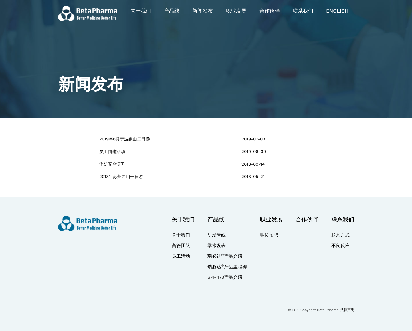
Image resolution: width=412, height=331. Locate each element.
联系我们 (303, 11)
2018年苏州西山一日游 (121, 176)
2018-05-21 (253, 176)
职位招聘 (269, 235)
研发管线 (216, 235)
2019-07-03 (253, 139)
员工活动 (181, 256)
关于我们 (140, 11)
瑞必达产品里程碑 (227, 266)
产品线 (171, 11)
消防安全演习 (112, 164)
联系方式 (340, 235)
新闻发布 (202, 11)
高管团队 (181, 245)
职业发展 (236, 11)
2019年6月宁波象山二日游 (124, 139)
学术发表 (216, 245)
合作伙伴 (269, 11)
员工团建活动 (112, 151)
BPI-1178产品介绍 (224, 277)
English (337, 11)
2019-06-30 (253, 151)
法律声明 (347, 310)
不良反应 (340, 245)
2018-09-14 (253, 164)
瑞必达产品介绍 (224, 256)
